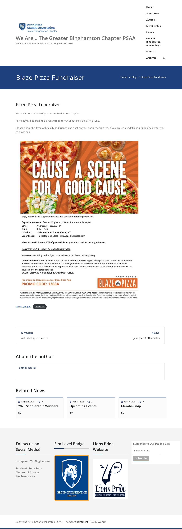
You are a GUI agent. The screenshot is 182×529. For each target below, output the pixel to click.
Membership (154, 25)
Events (151, 32)
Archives (152, 57)
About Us (152, 13)
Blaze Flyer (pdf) (23, 306)
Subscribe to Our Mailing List (151, 443)
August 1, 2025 (28, 401)
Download (40, 306)
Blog (134, 77)
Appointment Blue (83, 521)
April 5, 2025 (78, 401)
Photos (150, 51)
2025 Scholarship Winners (38, 406)
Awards (151, 19)
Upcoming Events (83, 406)
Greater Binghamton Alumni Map (153, 42)
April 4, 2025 (130, 401)
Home (149, 7)
